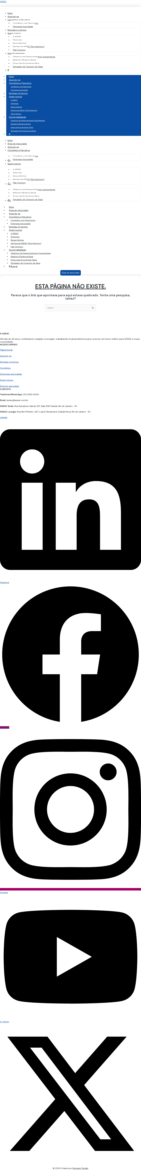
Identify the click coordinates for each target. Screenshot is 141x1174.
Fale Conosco (16, 114)
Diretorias (14, 103)
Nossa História (16, 107)
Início (11, 76)
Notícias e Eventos (18, 93)
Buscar (13, 266)
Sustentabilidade (20, 117)
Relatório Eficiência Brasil (21, 124)
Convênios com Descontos (21, 87)
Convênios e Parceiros (23, 83)
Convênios (5, 368)
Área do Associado (18, 210)
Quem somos (18, 97)
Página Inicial (6, 350)
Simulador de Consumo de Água (23, 131)
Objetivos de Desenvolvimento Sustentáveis (28, 121)
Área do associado (9, 386)
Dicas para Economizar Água (22, 127)
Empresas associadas (11, 374)
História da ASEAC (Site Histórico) (24, 110)
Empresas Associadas (19, 90)
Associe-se (14, 79)
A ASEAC (14, 100)
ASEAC (3, 1)
